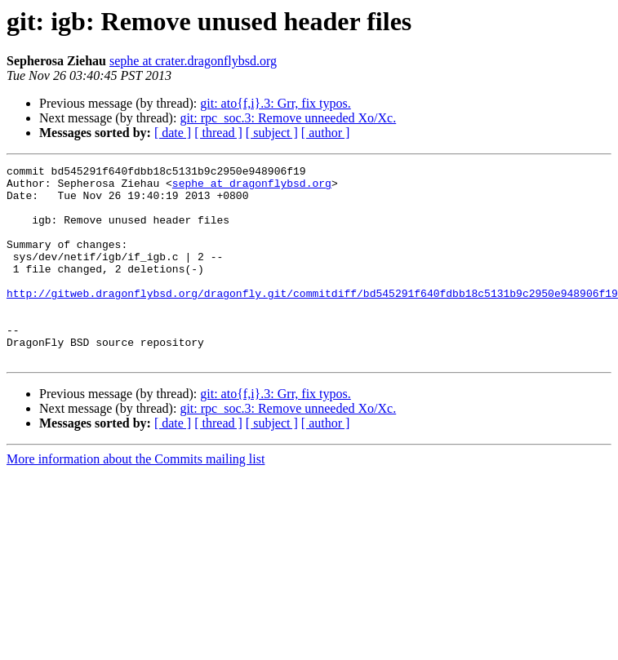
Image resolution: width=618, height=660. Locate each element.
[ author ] (325, 133)
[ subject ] (272, 133)
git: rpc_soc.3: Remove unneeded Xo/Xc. (288, 118)
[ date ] (172, 133)
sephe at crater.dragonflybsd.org (193, 61)
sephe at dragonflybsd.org (251, 187)
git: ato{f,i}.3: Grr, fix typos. (275, 103)
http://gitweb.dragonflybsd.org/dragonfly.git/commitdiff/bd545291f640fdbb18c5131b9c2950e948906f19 (312, 319)
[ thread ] (218, 133)
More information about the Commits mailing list (136, 498)
